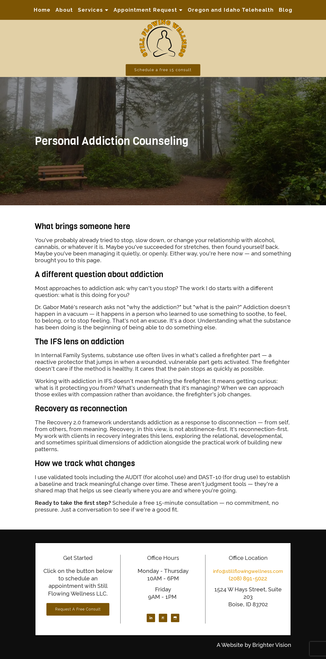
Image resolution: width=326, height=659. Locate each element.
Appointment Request (145, 10)
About (64, 10)
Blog (285, 10)
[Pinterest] (163, 618)
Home (42, 10)
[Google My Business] (175, 618)
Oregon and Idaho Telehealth (231, 10)
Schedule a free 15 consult (163, 70)
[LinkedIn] (151, 618)
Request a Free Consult (78, 609)
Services (90, 10)
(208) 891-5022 (248, 578)
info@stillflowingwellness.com (248, 571)
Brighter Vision (271, 645)
